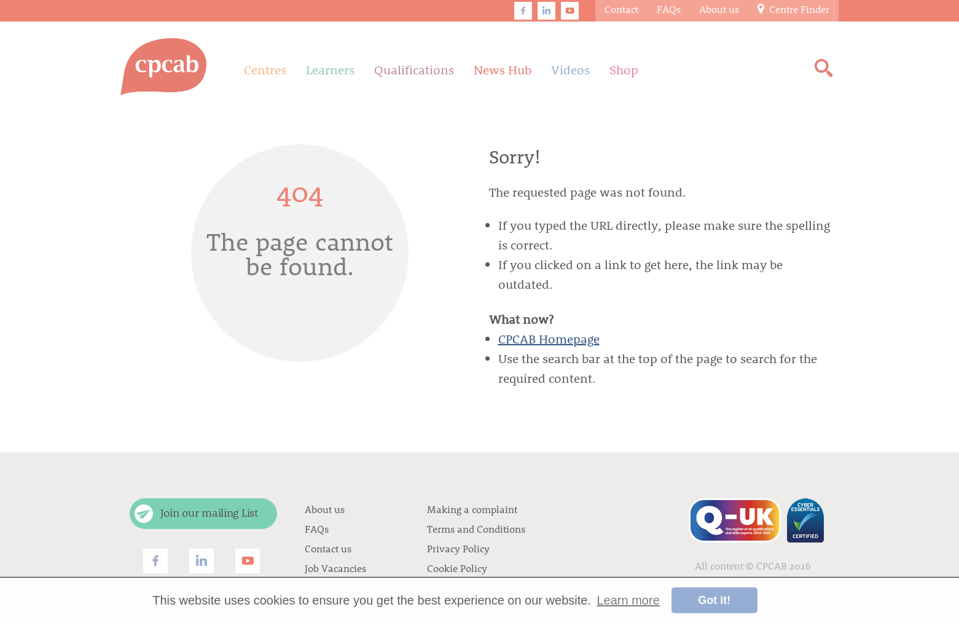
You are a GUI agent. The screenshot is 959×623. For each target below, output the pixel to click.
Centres (265, 69)
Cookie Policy (457, 568)
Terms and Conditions (476, 528)
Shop (623, 69)
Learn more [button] (628, 600)
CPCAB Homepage (549, 339)
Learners (330, 69)
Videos (570, 69)
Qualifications (414, 69)
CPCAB (771, 565)
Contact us (328, 548)
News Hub (502, 69)
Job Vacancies (335, 568)
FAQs (317, 528)
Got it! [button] (714, 600)
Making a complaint (472, 509)
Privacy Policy (458, 548)
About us (325, 509)
